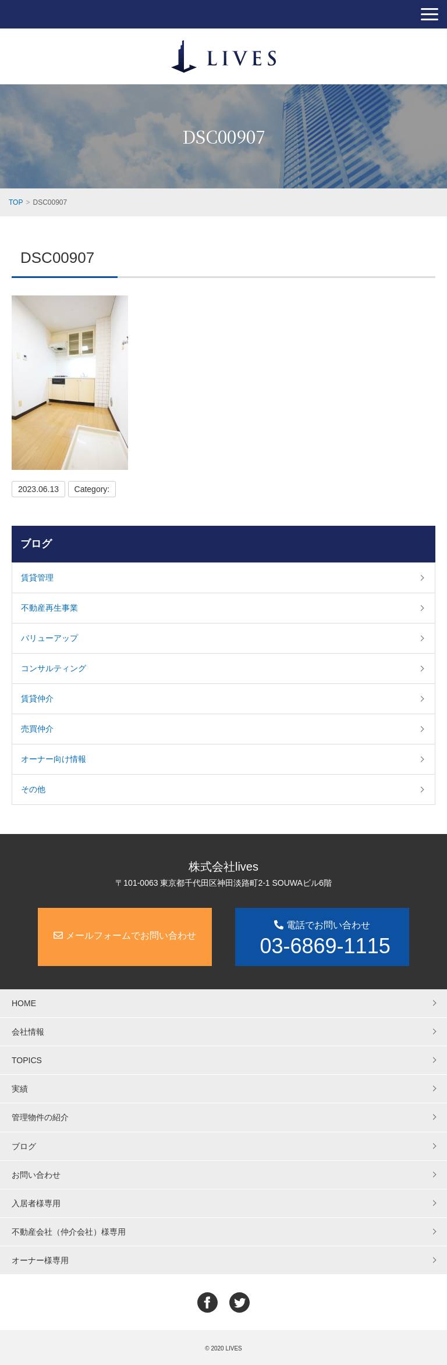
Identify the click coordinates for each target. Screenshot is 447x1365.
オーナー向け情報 (53, 759)
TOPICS (27, 1060)
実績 (20, 1088)
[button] (429, 14)
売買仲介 (37, 728)
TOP (16, 202)
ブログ (36, 544)
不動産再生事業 (49, 607)
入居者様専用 (36, 1203)
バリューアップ (49, 638)
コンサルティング (53, 668)
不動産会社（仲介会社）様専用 (69, 1231)
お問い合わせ (36, 1174)
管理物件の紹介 (40, 1117)
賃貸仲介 (37, 698)
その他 (33, 789)
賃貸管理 (37, 577)
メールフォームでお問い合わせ (125, 935)
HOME (24, 1003)
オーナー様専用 (40, 1260)
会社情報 (28, 1031)
